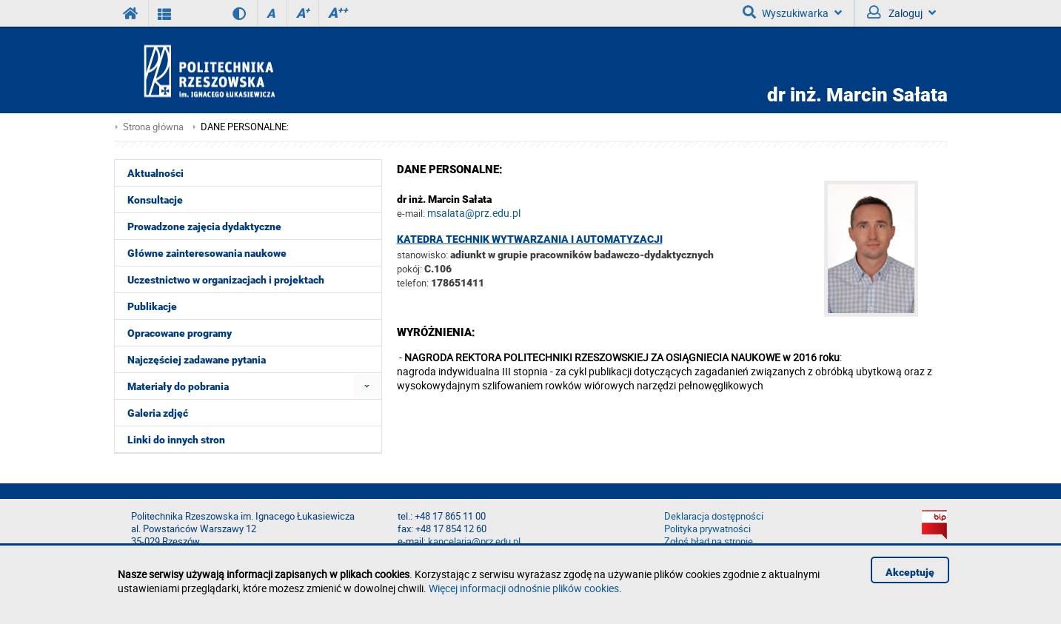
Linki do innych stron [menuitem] (176, 440)
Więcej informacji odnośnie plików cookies (524, 588)
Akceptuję (910, 572)
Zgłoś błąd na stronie (708, 541)
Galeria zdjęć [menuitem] (157, 413)
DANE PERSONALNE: (245, 127)
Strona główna (153, 127)
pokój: (410, 268)
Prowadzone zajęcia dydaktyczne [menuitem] (204, 226)
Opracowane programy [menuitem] (179, 333)
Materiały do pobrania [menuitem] (178, 386)
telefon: (413, 282)
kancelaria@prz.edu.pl (474, 541)
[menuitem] (367, 386)
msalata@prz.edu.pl (474, 213)
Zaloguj (901, 12)
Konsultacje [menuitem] (155, 200)
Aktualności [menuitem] (155, 173)
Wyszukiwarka (792, 12)
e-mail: (411, 213)
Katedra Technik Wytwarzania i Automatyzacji (530, 239)
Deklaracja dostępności (713, 516)
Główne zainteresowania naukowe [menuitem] (207, 253)
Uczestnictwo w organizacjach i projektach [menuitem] (225, 280)
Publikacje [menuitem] (152, 306)
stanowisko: (422, 254)
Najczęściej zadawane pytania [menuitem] (196, 360)
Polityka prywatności (707, 529)
